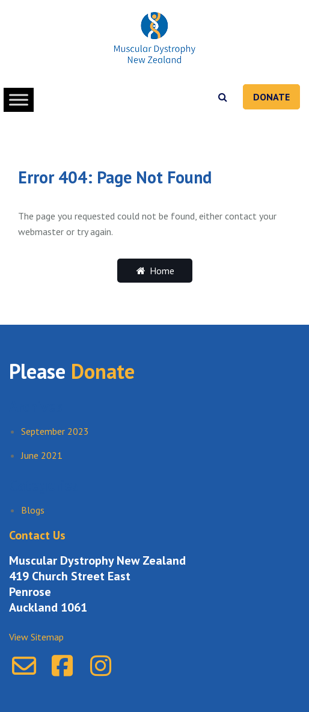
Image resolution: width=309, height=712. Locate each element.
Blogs (32, 510)
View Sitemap (36, 637)
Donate (271, 97)
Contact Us (37, 535)
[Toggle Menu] (18, 99)
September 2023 (55, 431)
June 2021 (42, 455)
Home (154, 271)
